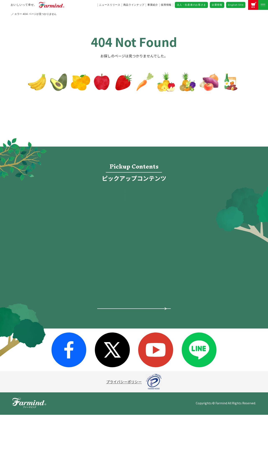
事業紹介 (152, 4)
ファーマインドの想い (43, 324)
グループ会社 (92, 334)
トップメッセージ (96, 301)
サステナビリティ (96, 350)
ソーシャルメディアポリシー (213, 301)
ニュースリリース (109, 4)
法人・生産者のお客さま (191, 4)
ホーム (31, 293)
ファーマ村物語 (92, 219)
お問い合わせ (199, 333)
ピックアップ (36, 304)
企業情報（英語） (204, 323)
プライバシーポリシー (124, 427)
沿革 (85, 342)
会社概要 (89, 310)
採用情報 (166, 4)
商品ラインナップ (134, 4)
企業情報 (217, 4)
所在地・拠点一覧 (96, 326)
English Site (236, 4)
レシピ (92, 239)
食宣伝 (176, 199)
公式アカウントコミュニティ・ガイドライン (215, 312)
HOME (14, 14)
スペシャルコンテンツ (43, 345)
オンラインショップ (176, 219)
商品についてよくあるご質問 (134, 370)
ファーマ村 (140, 324)
